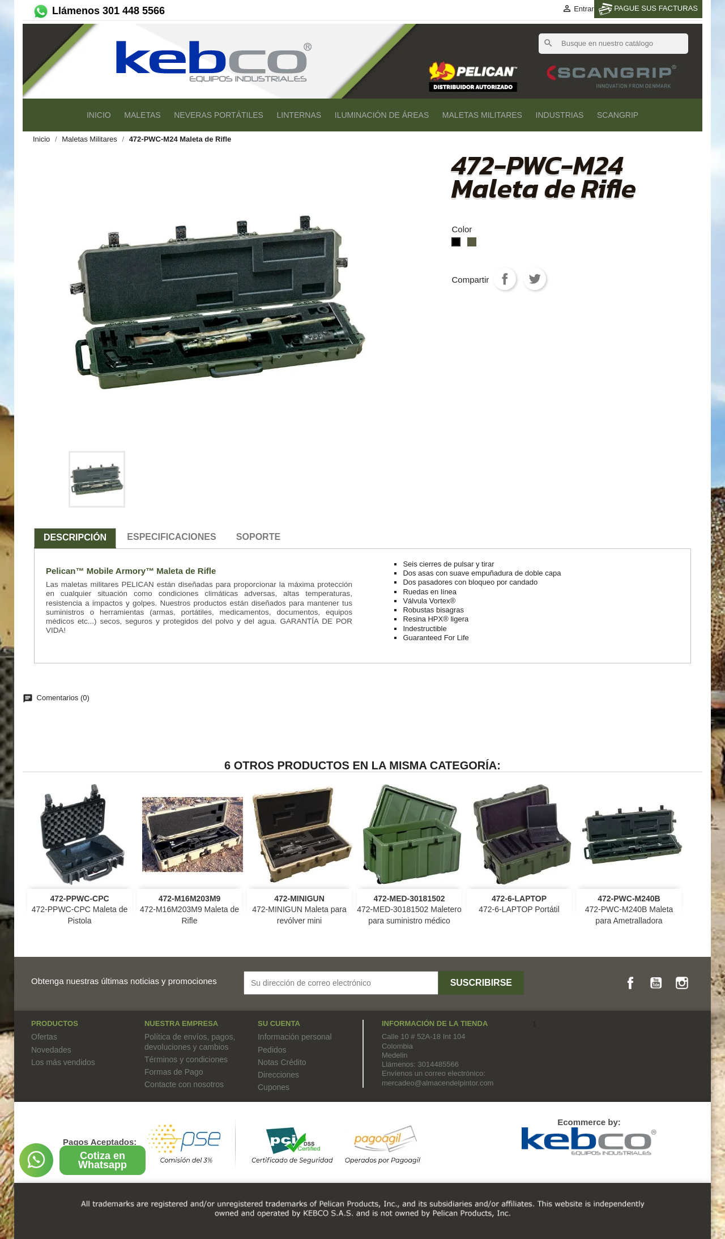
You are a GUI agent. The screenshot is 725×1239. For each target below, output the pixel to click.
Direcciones (278, 1074)
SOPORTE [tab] (258, 537)
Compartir (504, 278)
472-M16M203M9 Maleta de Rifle (189, 910)
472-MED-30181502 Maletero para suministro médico (409, 910)
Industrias (560, 115)
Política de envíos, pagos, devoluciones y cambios (189, 1041)
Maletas (142, 115)
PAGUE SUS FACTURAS (648, 9)
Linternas (299, 115)
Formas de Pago (173, 1071)
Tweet (534, 278)
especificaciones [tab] (171, 537)
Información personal (295, 1036)
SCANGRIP (617, 115)
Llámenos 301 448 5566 (98, 10)
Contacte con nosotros (184, 1084)
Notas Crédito (282, 1062)
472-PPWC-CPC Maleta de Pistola (80, 910)
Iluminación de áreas (382, 115)
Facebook (630, 982)
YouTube (655, 982)
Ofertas (44, 1036)
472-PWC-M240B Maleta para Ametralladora (629, 910)
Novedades (51, 1049)
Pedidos (272, 1049)
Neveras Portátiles (218, 115)
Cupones (273, 1087)
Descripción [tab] (75, 537)
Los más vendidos (63, 1062)
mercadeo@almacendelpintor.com (437, 1083)
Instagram (681, 982)
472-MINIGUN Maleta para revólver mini (299, 910)
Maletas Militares (482, 115)
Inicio (99, 115)
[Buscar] (613, 43)
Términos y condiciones (186, 1059)
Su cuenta (279, 1023)
